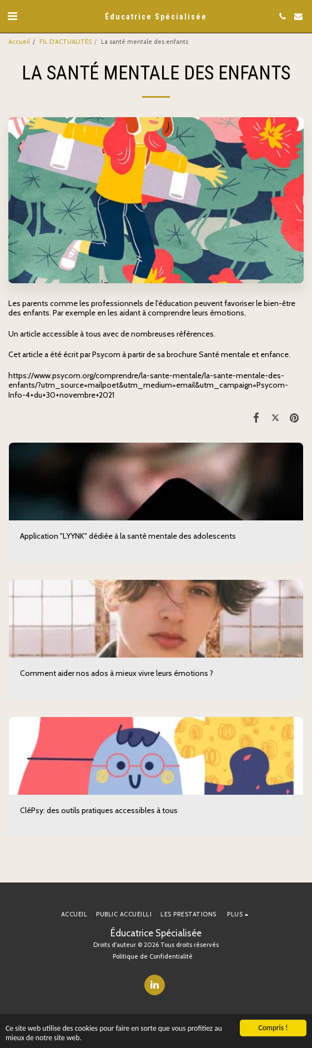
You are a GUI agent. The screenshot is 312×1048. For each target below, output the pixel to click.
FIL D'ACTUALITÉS (65, 42)
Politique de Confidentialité (153, 956)
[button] (12, 16)
